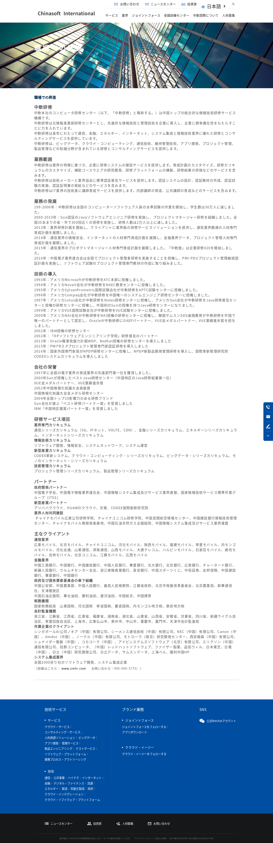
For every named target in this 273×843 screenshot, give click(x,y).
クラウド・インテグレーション (64, 794)
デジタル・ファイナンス (69, 783)
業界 (125, 15)
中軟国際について (206, 15)
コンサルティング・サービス (62, 732)
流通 (90, 783)
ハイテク (73, 778)
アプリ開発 (51, 743)
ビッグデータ (86, 738)
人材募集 (228, 15)
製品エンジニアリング (58, 748)
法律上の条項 (160, 838)
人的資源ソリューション (60, 738)
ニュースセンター (170, 4)
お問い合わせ (136, 4)
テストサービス (85, 748)
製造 (64, 789)
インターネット (92, 778)
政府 (90, 789)
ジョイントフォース (146, 15)
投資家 (198, 4)
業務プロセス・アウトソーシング (65, 759)
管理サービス (70, 743)
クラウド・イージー (139, 747)
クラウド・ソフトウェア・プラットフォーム (72, 800)
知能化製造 (77, 789)
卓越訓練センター (176, 15)
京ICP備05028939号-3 (179, 838)
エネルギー (51, 789)
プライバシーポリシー (143, 838)
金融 (47, 783)
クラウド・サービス (57, 727)
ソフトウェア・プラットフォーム (65, 754)
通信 (47, 778)
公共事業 (59, 778)
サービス (111, 15)
